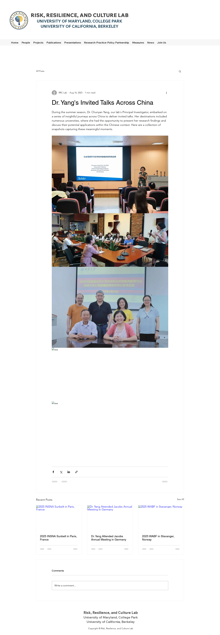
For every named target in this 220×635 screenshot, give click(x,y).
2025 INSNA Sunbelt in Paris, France (58, 538)
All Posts (40, 71)
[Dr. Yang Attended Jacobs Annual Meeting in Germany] (110, 518)
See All (180, 499)
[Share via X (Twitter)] (60, 471)
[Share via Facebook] (53, 471)
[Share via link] (76, 471)
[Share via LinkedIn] (68, 471)
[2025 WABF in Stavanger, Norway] (161, 518)
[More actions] (166, 93)
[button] (179, 71)
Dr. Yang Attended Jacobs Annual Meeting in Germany (108, 538)
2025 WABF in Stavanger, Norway (158, 538)
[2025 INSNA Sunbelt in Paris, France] (59, 518)
